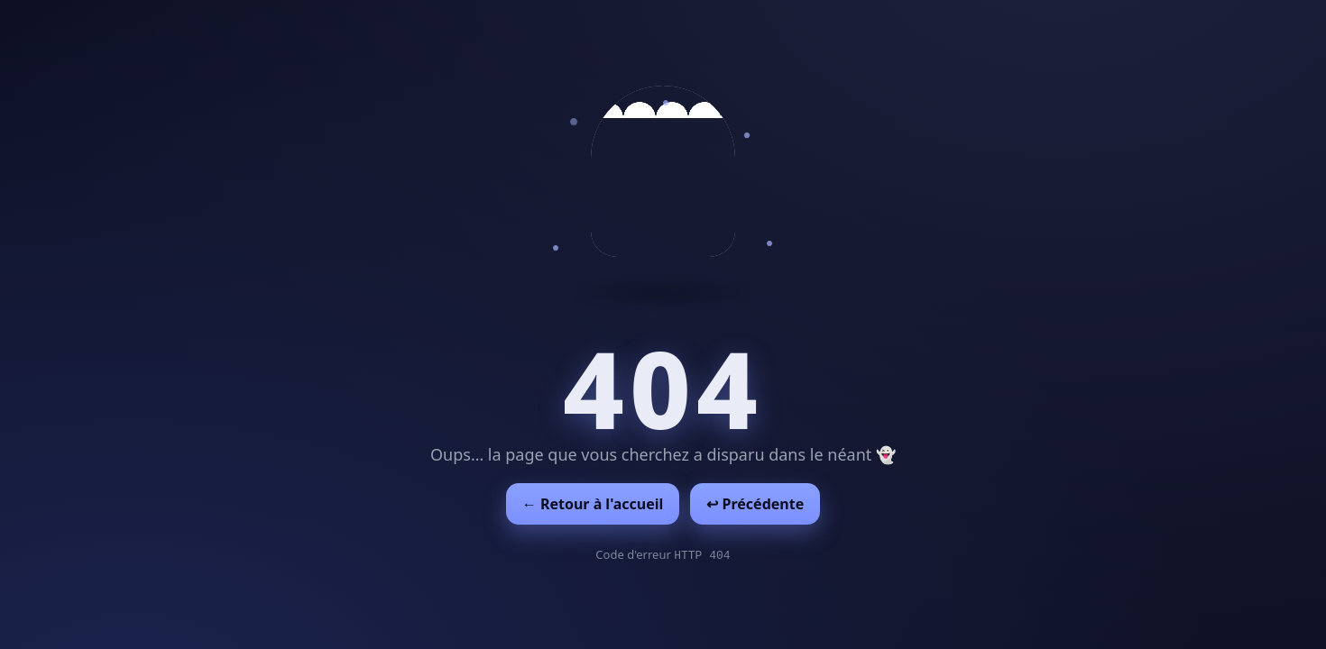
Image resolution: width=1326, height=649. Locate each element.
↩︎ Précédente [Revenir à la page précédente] (755, 504)
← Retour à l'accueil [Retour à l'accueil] (593, 504)
